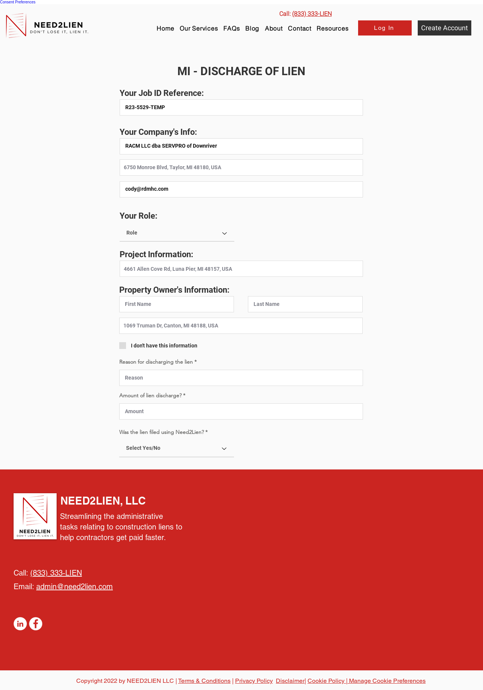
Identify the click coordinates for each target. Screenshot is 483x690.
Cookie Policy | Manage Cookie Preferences (367, 680)
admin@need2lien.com (74, 586)
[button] (332, 28)
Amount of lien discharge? (151, 395)
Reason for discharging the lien (156, 361)
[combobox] (241, 167)
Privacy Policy (254, 680)
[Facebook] (35, 623)
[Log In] (385, 28)
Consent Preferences (17, 2)
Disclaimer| (291, 680)
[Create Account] (444, 28)
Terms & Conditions (204, 680)
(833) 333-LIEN (56, 572)
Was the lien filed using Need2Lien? (161, 432)
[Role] (177, 233)
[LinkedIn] (20, 623)
